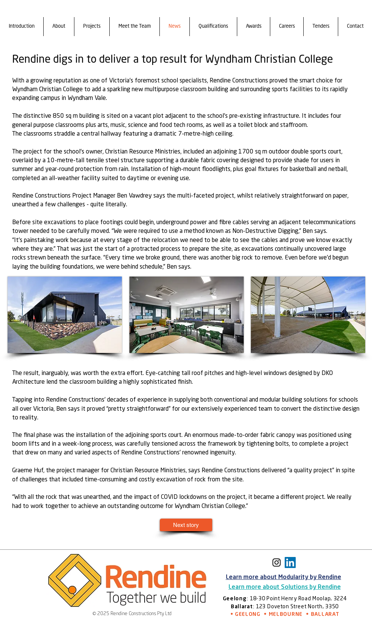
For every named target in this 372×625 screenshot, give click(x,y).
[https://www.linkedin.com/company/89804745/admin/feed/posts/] (290, 562)
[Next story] (186, 525)
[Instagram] (276, 562)
